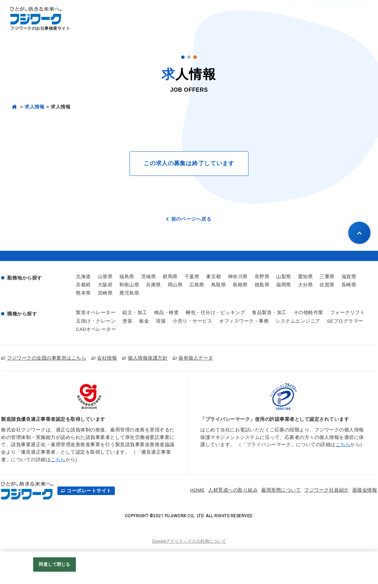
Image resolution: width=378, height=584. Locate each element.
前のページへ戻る (191, 219)
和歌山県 (129, 284)
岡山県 (175, 284)
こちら (58, 459)
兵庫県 (153, 284)
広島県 (196, 284)
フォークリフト (347, 312)
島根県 (240, 284)
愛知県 (305, 276)
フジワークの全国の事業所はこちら (46, 358)
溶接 (161, 321)
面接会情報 (336, 490)
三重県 (327, 276)
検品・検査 (166, 312)
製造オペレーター (96, 312)
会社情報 (107, 358)
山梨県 (283, 276)
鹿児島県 (129, 293)
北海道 (83, 276)
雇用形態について (253, 490)
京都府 (83, 284)
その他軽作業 (308, 312)
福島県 (126, 276)
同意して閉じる (54, 564)
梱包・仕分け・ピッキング (215, 312)
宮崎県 (105, 293)
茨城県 (148, 276)
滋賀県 (348, 276)
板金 (144, 321)
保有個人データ (195, 358)
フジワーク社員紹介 (298, 490)
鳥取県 (218, 284)
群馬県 (170, 276)
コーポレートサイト (89, 490)
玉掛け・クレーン (96, 321)
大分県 (305, 284)
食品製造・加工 (269, 312)
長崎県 (348, 284)
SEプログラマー (345, 321)
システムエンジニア (297, 321)
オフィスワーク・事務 (244, 321)
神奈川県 (238, 276)
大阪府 (105, 284)
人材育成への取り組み (205, 490)
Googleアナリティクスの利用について (189, 541)
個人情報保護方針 (147, 358)
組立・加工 (134, 312)
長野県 (262, 276)
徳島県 (262, 284)
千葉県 (192, 276)
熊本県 (83, 293)
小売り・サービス (192, 321)
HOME (169, 490)
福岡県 (283, 284)
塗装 (127, 321)
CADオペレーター (96, 329)
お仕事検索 (337, 18)
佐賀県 (327, 284)
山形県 (105, 276)
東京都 (213, 276)
